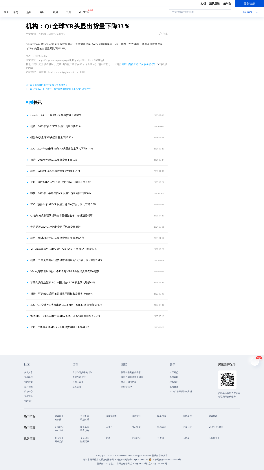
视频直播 (84, 419)
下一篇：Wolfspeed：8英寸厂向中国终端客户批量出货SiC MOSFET (58, 89)
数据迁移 (84, 441)
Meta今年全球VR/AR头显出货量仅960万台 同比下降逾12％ (63, 249)
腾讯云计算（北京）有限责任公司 (113, 463)
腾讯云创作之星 (128, 382)
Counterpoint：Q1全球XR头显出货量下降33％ (55, 115)
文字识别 (136, 438)
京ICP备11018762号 (157, 463)
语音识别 (84, 430)
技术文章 (28, 372)
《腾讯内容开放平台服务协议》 (139, 64)
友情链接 (174, 386)
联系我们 (174, 382)
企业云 (109, 427)
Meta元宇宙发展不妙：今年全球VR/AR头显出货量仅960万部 (64, 271)
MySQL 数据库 (216, 427)
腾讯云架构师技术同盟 (132, 377)
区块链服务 (111, 416)
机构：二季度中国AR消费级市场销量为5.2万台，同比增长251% (66, 260)
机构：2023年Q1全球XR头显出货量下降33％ (55, 126)
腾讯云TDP (126, 386)
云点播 (160, 438)
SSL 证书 (59, 430)
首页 (6, 12)
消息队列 (136, 416)
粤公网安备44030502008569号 (166, 459)
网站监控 (59, 441)
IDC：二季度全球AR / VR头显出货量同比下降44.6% (59, 327)
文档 (203, 3)
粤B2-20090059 (141, 459)
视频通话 (161, 427)
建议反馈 (214, 3)
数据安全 (59, 438)
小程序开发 (214, 438)
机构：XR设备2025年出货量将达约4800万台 (55, 171)
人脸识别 (59, 427)
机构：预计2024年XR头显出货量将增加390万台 (57, 238)
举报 (163, 33)
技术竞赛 (76, 386)
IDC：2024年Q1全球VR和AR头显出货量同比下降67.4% (61, 148)
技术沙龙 (28, 382)
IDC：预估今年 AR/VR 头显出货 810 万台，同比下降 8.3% (63, 204)
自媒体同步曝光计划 (82, 372)
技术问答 (28, 377)
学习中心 (28, 391)
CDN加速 (136, 427)
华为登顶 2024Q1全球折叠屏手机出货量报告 (55, 226)
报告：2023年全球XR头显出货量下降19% (53, 159)
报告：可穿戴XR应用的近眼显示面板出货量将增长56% (61, 293)
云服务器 (84, 416)
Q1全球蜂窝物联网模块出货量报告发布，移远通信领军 (61, 215)
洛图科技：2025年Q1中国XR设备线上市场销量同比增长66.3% (65, 316)
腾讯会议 (84, 427)
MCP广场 (83, 12)
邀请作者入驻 (79, 377)
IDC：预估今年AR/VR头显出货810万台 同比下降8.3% (60, 182)
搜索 (227, 12)
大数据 (186, 438)
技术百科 (28, 396)
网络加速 (161, 416)
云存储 (58, 419)
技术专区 (28, 401)
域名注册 (59, 416)
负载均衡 (84, 438)
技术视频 (28, 386)
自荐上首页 (77, 382)
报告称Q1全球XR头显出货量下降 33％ (52, 137)
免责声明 (174, 377)
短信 (108, 438)
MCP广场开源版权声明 (181, 391)
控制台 (227, 3)
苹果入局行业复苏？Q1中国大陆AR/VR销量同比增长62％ (62, 282)
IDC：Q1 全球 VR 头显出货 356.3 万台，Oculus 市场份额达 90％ (66, 305)
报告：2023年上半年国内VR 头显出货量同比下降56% (60, 193)
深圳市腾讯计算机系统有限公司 (98, 459)
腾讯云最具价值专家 (131, 372)
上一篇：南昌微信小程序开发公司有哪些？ (46, 85)
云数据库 (187, 416)
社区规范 (174, 372)
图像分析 (187, 427)
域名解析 (213, 416)
